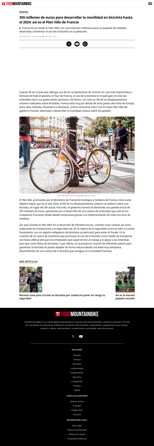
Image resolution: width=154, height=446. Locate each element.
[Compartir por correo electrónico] (77, 44)
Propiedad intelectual (77, 438)
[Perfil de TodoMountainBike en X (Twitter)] (73, 336)
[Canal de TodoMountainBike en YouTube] (80, 336)
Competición (77, 381)
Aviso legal (77, 425)
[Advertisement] (77, 69)
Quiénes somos (77, 401)
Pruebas (77, 385)
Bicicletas (77, 364)
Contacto (77, 414)
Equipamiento (77, 372)
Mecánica (77, 377)
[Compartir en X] (68, 44)
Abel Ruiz (26, 36)
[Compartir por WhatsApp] (85, 44)
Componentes (77, 368)
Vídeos (77, 390)
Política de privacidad (77, 430)
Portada (77, 355)
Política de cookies (77, 434)
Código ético (77, 410)
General (76, 359)
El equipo (77, 405)
